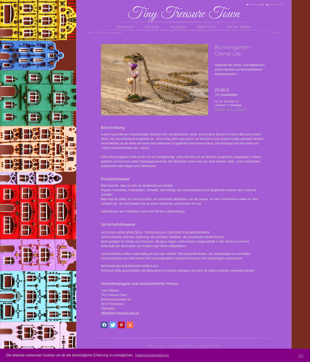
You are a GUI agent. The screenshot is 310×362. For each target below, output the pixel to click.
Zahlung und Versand (209, 346)
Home (90, 33)
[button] (104, 325)
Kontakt (162, 346)
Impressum (151, 346)
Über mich (206, 27)
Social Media (239, 27)
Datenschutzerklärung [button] (152, 355)
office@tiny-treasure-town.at (120, 313)
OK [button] (300, 355)
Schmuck (125, 27)
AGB (170, 346)
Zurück (275, 33)
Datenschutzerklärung (185, 346)
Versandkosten (229, 94)
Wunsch (178, 27)
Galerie (152, 27)
